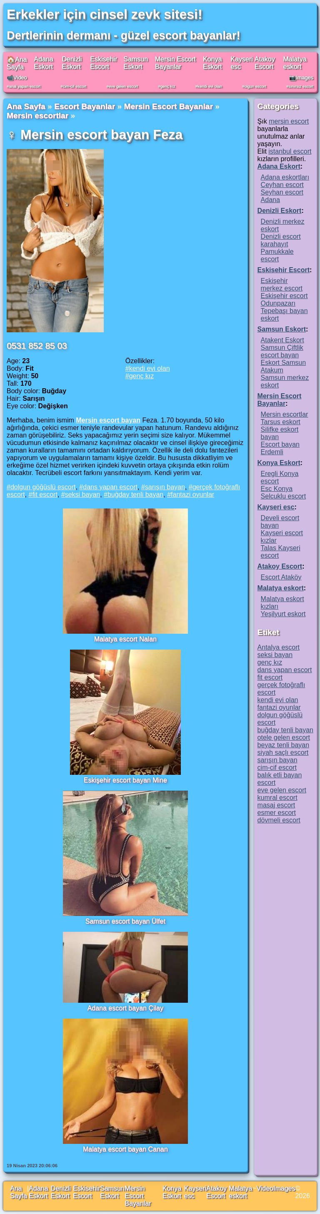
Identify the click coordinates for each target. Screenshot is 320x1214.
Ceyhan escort (282, 184)
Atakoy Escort (265, 63)
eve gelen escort (123, 86)
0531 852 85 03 (37, 345)
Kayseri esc (276, 507)
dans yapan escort (110, 487)
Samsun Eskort (135, 63)
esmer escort (277, 812)
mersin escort (289, 121)
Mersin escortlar (37, 115)
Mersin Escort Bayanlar (175, 63)
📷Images (301, 77)
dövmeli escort (279, 820)
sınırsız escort (300, 86)
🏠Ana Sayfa (17, 63)
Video (264, 1188)
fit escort (44, 494)
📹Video (17, 77)
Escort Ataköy (281, 577)
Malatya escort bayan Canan (125, 1149)
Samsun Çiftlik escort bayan (282, 351)
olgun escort (255, 86)
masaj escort (276, 805)
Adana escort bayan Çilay (125, 1008)
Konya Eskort (212, 63)
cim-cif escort (75, 86)
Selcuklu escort (283, 496)
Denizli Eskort (72, 63)
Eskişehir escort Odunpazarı (284, 299)
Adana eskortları (285, 177)
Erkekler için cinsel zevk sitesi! (104, 14)
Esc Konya (276, 488)
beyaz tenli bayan (284, 745)
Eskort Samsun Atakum (283, 366)
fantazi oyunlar (192, 494)
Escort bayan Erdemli (280, 448)
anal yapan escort (24, 86)
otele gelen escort (284, 737)
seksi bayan (82, 494)
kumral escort (278, 797)
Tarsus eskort (280, 421)
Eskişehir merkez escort (281, 284)
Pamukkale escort (277, 255)
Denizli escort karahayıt (281, 240)
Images (284, 1188)
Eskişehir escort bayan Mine (125, 780)
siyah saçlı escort (283, 752)
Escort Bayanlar (84, 106)
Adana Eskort (43, 63)
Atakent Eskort (282, 340)
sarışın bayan (165, 487)
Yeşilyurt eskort (283, 613)
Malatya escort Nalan (125, 638)
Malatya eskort (295, 63)
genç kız (167, 86)
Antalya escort (279, 647)
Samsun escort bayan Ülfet (125, 921)
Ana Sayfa (26, 106)
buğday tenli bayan (135, 494)
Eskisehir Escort (103, 63)
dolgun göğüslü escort (43, 487)
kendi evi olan (210, 86)
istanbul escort (289, 151)
